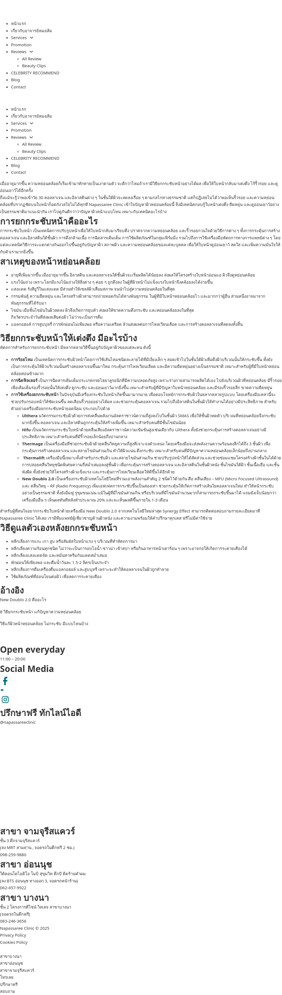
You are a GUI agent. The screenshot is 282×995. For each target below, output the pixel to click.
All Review (31, 58)
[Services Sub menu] (31, 38)
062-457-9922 (13, 887)
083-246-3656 (13, 921)
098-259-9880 (13, 854)
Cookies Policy (14, 942)
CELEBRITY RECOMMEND (35, 72)
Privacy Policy (13, 935)
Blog (15, 79)
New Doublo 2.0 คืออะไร (23, 599)
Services (19, 37)
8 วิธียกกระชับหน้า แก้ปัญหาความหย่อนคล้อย (40, 611)
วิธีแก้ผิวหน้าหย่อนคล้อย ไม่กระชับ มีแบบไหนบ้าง (44, 623)
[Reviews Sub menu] (31, 52)
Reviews (18, 51)
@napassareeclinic (18, 722)
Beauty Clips (34, 65)
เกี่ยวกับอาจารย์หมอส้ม (31, 30)
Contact (18, 87)
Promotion (21, 44)
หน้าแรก (18, 23)
